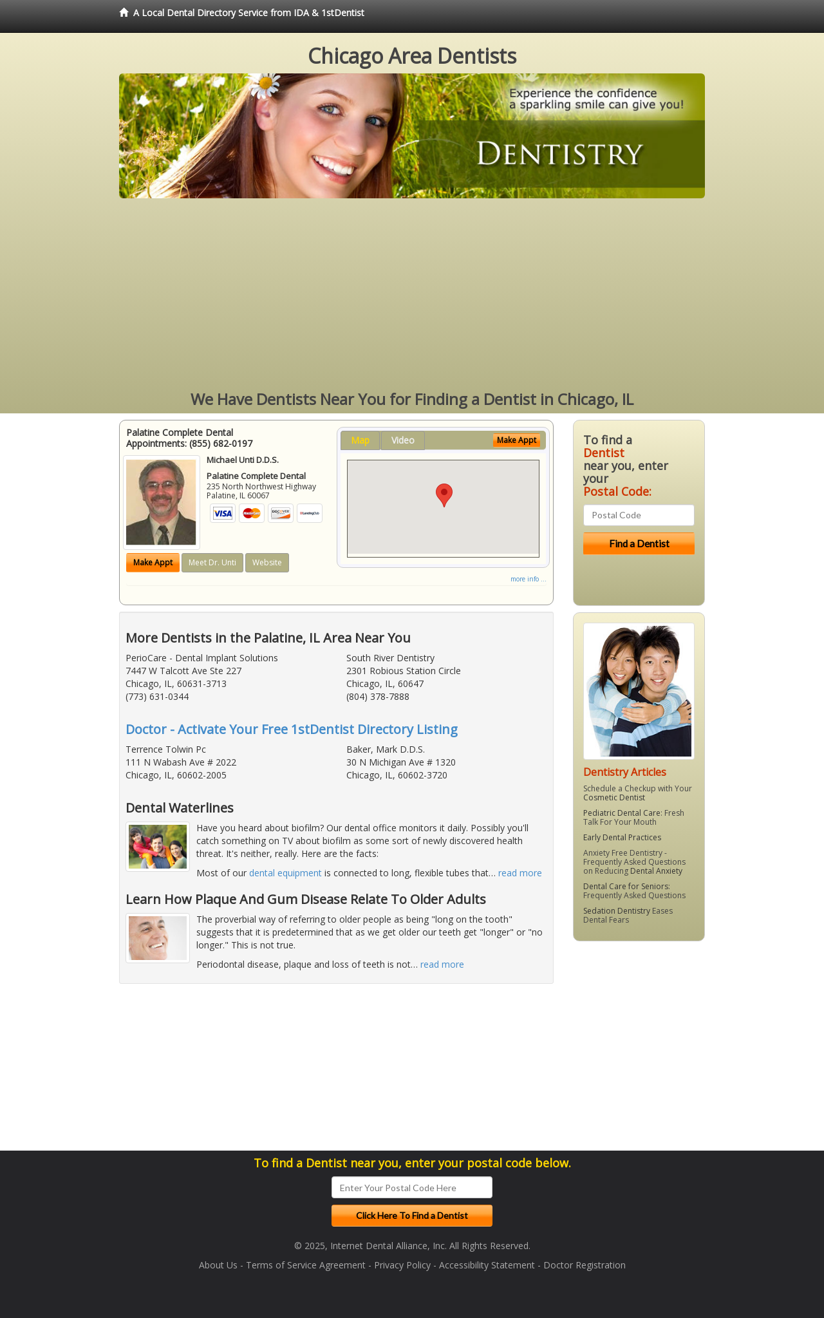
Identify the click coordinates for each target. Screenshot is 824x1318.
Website (267, 562)
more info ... (528, 578)
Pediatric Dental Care (621, 812)
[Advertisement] (412, 295)
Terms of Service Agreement (306, 1265)
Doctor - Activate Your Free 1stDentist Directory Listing (292, 729)
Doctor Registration (584, 1265)
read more (520, 873)
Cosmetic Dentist (614, 797)
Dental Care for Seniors (625, 886)
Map (360, 440)
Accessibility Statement (487, 1265)
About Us (218, 1265)
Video (403, 440)
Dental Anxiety (656, 870)
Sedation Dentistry (616, 910)
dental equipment (285, 873)
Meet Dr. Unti (212, 562)
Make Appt (153, 562)
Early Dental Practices (622, 837)
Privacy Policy (402, 1265)
